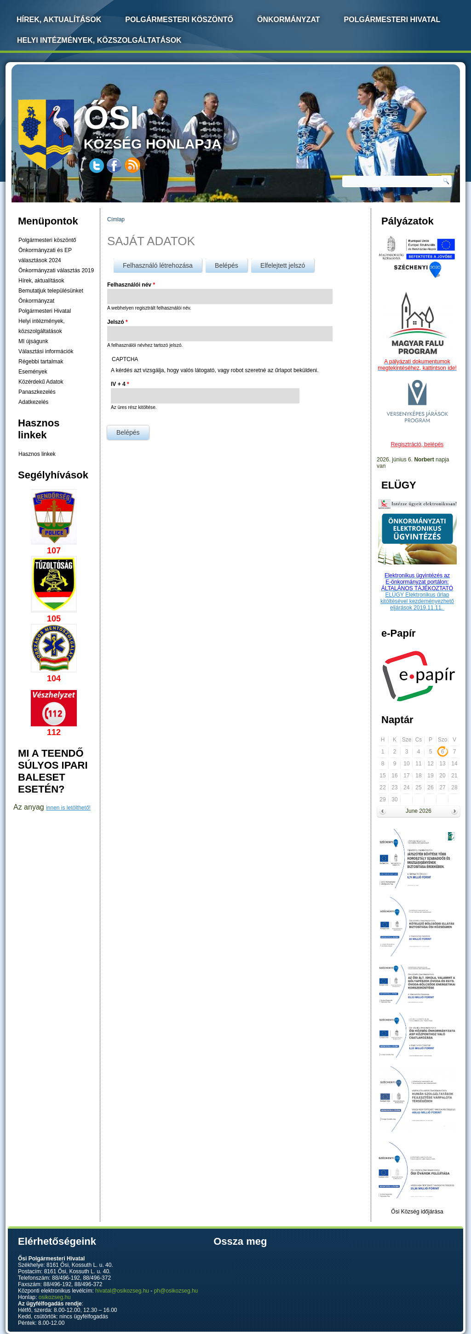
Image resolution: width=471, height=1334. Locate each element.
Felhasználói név (131, 285)
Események (32, 371)
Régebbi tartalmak (40, 361)
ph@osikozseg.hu (176, 1291)
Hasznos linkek (37, 454)
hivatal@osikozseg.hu (122, 1291)
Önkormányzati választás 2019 (56, 270)
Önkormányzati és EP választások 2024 (45, 255)
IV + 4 (120, 384)
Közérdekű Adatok (40, 382)
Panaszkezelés (37, 392)
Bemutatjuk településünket (50, 291)
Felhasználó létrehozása (158, 265)
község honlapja (174, 125)
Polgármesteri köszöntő (179, 19)
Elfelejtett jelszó (282, 265)
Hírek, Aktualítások (59, 19)
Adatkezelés (33, 402)
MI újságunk (33, 341)
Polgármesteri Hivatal (392, 19)
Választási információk (45, 351)
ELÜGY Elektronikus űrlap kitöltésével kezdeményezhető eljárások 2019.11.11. (417, 601)
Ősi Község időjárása (417, 1211)
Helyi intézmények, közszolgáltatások (99, 40)
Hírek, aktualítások (41, 280)
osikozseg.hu (55, 1297)
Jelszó (117, 322)
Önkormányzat (288, 19)
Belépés (231, 264)
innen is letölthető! (68, 808)
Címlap (116, 219)
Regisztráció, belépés (417, 444)
